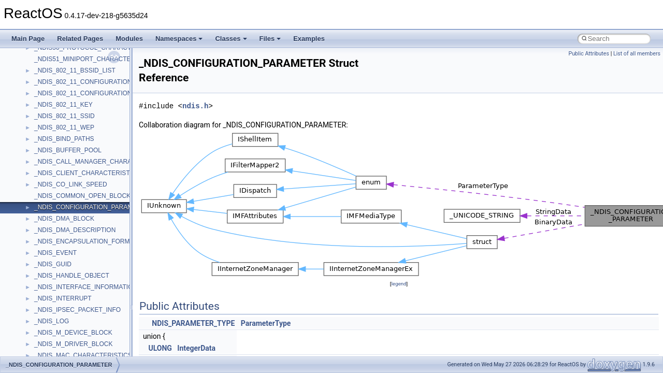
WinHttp (45, 293)
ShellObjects (51, 77)
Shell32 (44, 65)
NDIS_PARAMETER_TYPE (193, 323)
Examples (309, 38)
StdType (45, 111)
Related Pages (80, 38)
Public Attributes (588, 53)
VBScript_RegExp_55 (64, 248)
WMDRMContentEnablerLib (72, 305)
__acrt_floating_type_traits (70, 339)
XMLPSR (47, 328)
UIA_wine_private (58, 202)
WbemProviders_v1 (61, 259)
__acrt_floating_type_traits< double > (85, 350)
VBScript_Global (57, 225)
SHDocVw (48, 54)
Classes (231, 38)
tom (39, 157)
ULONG (159, 348)
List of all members (636, 53)
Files (270, 38)
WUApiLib (48, 316)
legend (398, 283)
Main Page (28, 38)
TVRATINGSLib (56, 179)
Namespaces (179, 38)
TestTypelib (49, 134)
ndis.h (195, 106)
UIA (39, 191)
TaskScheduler (54, 122)
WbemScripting (55, 271)
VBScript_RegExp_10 (64, 236)
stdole (42, 100)
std (38, 88)
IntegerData (196, 348)
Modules (129, 38)
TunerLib (46, 168)
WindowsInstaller (57, 282)
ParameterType (266, 323)
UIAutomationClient (61, 214)
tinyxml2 (45, 145)
